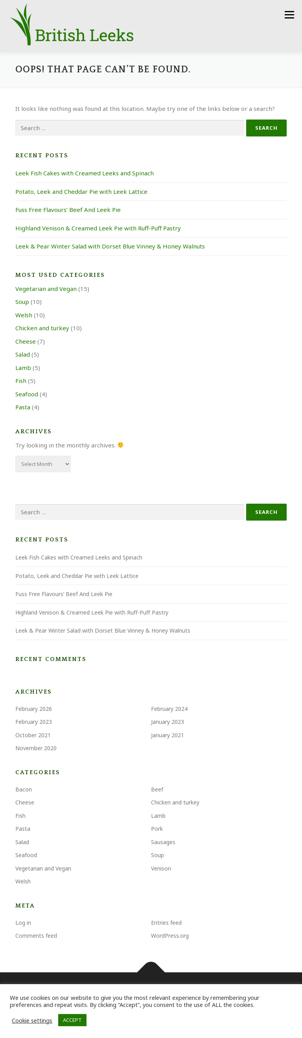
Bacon (23, 789)
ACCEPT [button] (72, 1019)
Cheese (25, 342)
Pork (157, 829)
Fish (20, 381)
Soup (22, 302)
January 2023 (167, 722)
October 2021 (33, 735)
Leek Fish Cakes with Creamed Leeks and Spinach (84, 174)
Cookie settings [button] (32, 1020)
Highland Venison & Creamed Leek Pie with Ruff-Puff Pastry (98, 228)
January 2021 (167, 735)
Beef (157, 789)
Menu (289, 14)
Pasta (22, 408)
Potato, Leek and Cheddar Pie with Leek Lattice (81, 192)
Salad (22, 355)
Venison (161, 868)
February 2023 (33, 722)
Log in (23, 923)
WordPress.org (170, 936)
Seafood (26, 394)
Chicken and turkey (42, 329)
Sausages (163, 842)
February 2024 (169, 709)
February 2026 (33, 709)
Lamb (23, 368)
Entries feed (166, 923)
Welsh (23, 315)
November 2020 (36, 749)
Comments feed (36, 936)
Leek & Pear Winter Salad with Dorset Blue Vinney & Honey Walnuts (110, 247)
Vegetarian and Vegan (46, 289)
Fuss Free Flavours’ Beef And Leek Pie (68, 210)
